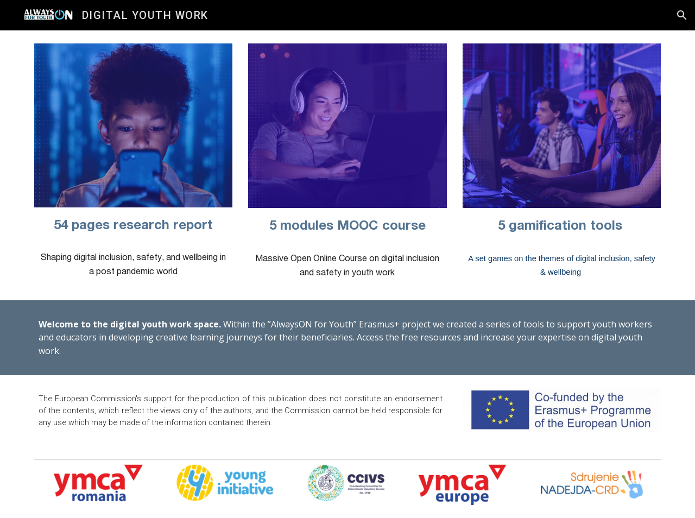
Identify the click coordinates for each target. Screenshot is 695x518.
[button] (682, 15)
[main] (133, 225)
